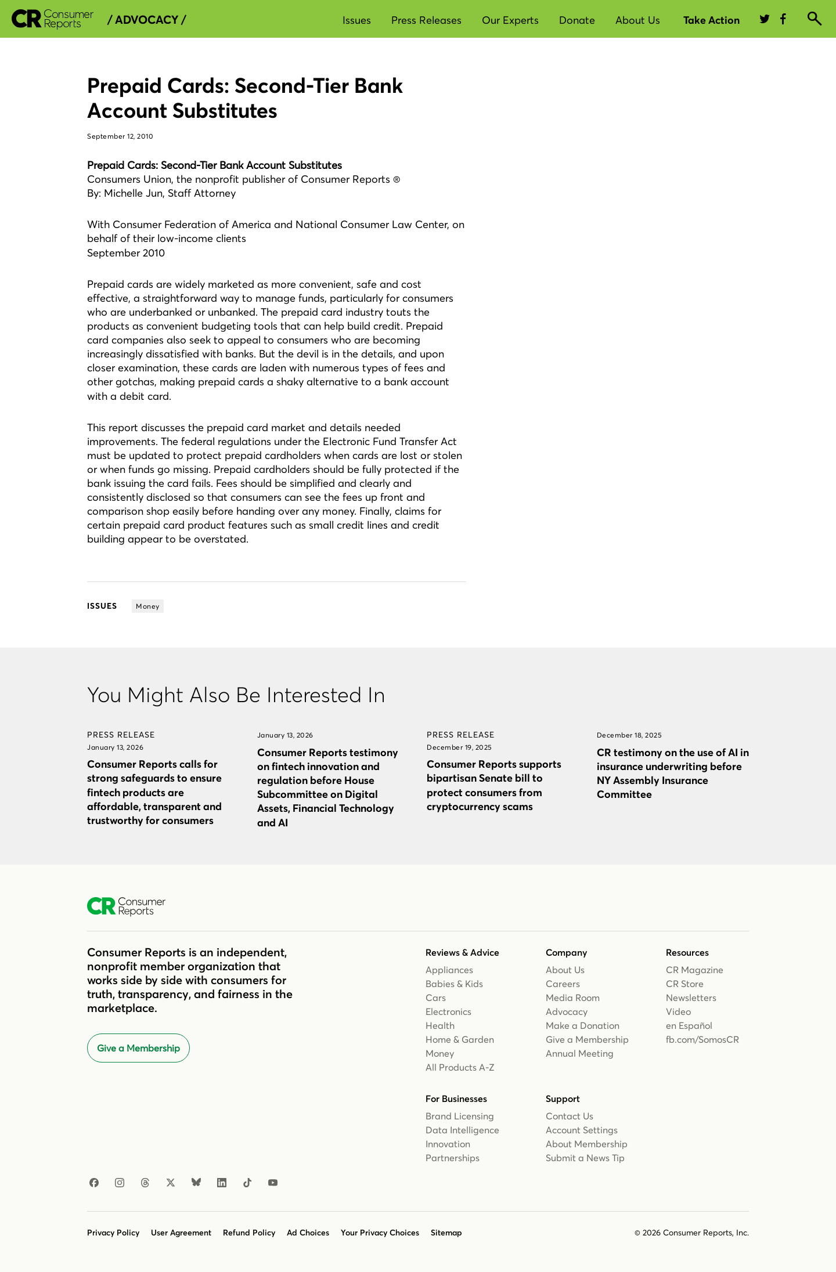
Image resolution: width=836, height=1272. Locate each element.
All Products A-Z (460, 1067)
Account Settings (582, 1130)
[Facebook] (94, 1183)
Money (440, 1053)
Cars (436, 997)
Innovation (448, 1144)
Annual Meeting (580, 1053)
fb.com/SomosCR (702, 1039)
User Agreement (181, 1232)
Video (678, 1011)
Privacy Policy (113, 1232)
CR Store (685, 983)
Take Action (711, 20)
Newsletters (691, 997)
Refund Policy (249, 1232)
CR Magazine (694, 969)
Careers (563, 983)
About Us (637, 20)
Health (440, 1025)
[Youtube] (273, 1183)
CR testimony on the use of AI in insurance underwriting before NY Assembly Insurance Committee (673, 773)
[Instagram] (120, 1183)
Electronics (448, 1011)
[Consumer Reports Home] (132, 907)
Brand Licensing (460, 1116)
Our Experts (510, 20)
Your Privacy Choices (380, 1232)
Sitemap (446, 1232)
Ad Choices (308, 1232)
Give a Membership (138, 1048)
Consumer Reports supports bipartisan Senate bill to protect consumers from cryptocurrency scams (494, 784)
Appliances (449, 969)
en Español (689, 1025)
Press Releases (426, 20)
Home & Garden (460, 1039)
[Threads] (145, 1183)
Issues (357, 20)
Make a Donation (582, 1025)
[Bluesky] (196, 1183)
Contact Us (569, 1116)
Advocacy (567, 1011)
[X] (171, 1183)
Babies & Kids (454, 983)
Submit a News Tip (585, 1157)
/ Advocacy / (146, 20)
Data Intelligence (462, 1130)
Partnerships (453, 1157)
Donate (577, 20)
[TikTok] (247, 1183)
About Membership (587, 1144)
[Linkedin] (222, 1183)
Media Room (573, 997)
